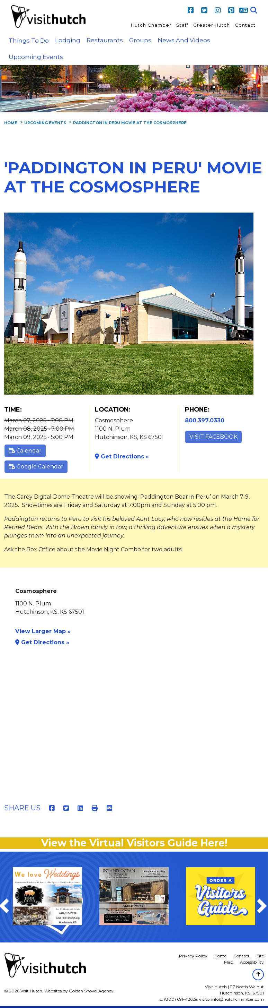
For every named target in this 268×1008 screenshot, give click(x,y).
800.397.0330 (204, 420)
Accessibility (252, 962)
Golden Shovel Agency (91, 990)
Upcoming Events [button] (36, 56)
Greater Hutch (211, 25)
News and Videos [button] (184, 40)
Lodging (67, 40)
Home (220, 955)
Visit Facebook (213, 436)
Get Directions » (122, 456)
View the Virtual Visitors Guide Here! (134, 843)
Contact (245, 25)
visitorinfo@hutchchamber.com (231, 999)
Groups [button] (140, 40)
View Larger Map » (43, 631)
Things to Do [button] (29, 40)
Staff (182, 25)
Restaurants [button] (105, 40)
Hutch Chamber (151, 25)
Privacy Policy (193, 955)
